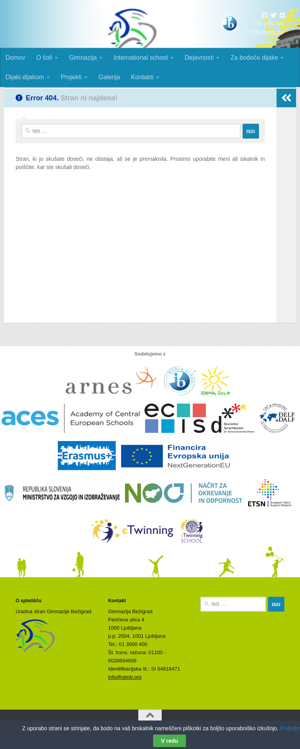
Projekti (71, 77)
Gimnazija (83, 57)
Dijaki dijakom (24, 77)
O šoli (44, 57)
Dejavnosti (199, 57)
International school (141, 57)
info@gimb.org (268, 32)
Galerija (109, 77)
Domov (15, 57)
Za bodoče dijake (254, 57)
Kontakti (142, 77)
